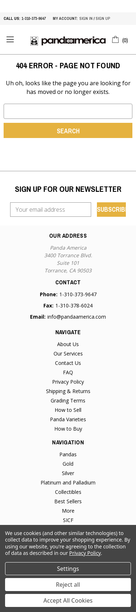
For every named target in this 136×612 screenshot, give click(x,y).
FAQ (68, 372)
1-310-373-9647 (33, 18)
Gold (68, 463)
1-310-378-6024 (74, 305)
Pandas (68, 454)
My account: (65, 18)
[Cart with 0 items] (120, 39)
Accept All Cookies (68, 600)
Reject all (68, 585)
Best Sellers (68, 501)
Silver (68, 473)
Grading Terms (68, 400)
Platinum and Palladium (68, 482)
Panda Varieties (68, 419)
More (68, 510)
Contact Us (68, 362)
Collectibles (68, 491)
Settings (68, 569)
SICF (68, 520)
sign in (86, 18)
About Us (68, 344)
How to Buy (68, 428)
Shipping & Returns (68, 391)
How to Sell (68, 409)
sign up (103, 18)
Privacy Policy (68, 381)
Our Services (68, 353)
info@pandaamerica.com (76, 316)
